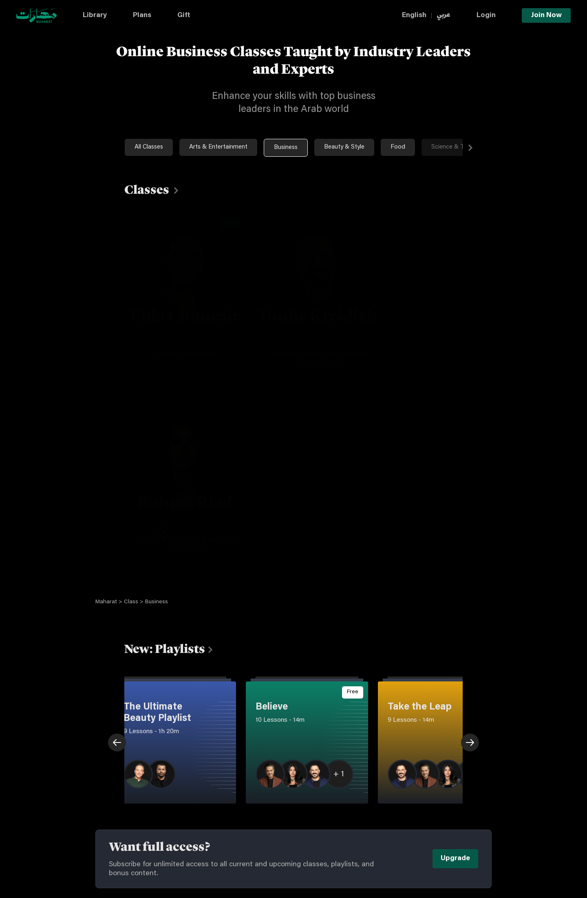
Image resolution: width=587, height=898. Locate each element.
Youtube (412, 790)
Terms (245, 772)
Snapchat (349, 825)
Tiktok (346, 790)
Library (95, 15)
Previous (85, 557)
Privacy (246, 788)
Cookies (248, 804)
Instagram (350, 773)
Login (486, 15)
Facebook (350, 808)
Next (503, 148)
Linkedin (412, 808)
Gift (183, 15)
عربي (443, 15)
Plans (142, 15)
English (414, 15)
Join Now (546, 15)
